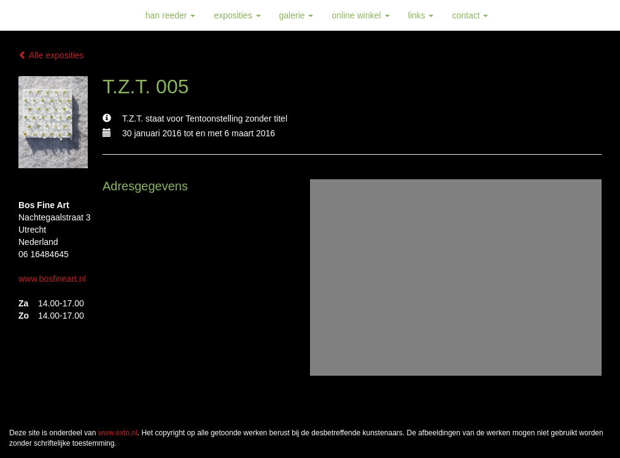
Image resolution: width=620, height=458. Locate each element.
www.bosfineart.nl (52, 279)
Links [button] (421, 15)
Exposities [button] (237, 15)
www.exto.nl (118, 433)
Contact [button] (470, 15)
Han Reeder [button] (170, 15)
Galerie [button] (296, 15)
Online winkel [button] (360, 15)
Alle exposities (51, 55)
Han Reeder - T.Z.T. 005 (68, 15)
